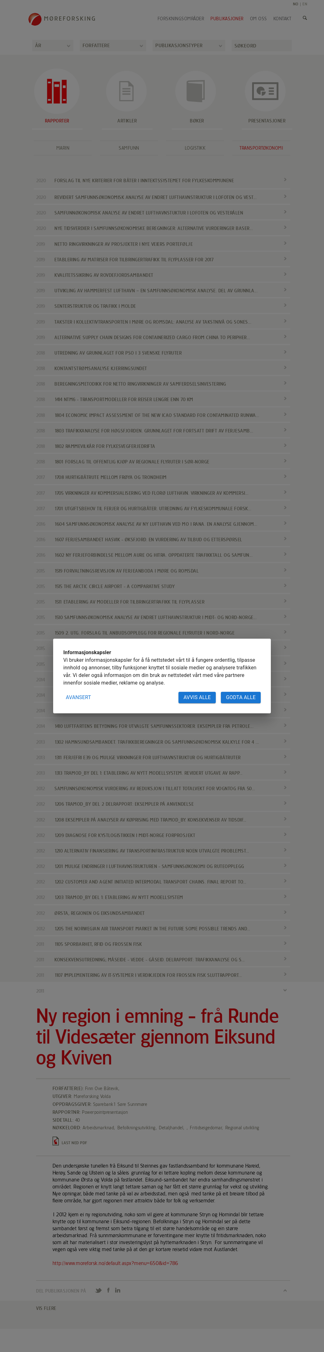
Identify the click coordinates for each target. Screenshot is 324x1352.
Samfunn (129, 148)
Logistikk (195, 148)
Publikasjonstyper (179, 45)
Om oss (258, 18)
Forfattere (96, 45)
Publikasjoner (227, 18)
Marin (63, 148)
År (38, 45)
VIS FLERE (46, 1308)
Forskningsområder (181, 18)
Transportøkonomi (261, 148)
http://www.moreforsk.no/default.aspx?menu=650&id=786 (115, 1263)
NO (295, 4)
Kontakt (282, 18)
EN (304, 4)
